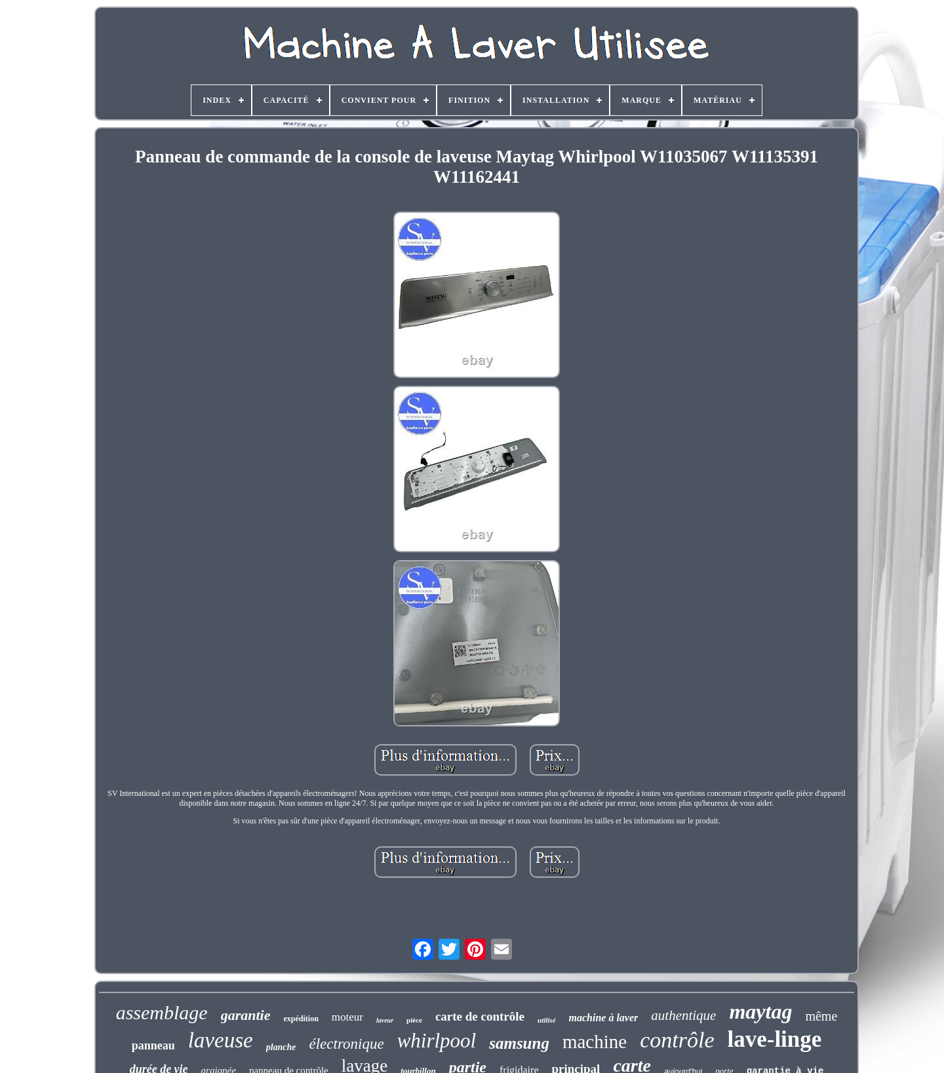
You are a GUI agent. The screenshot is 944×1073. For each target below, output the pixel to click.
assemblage (162, 1012)
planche (281, 1047)
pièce (414, 1020)
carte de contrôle (479, 1016)
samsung (519, 1043)
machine (594, 1041)
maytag (760, 1011)
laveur (384, 1020)
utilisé (547, 1020)
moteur (347, 1017)
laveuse (220, 1040)
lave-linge (774, 1039)
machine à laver (604, 1017)
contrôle (677, 1040)
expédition (300, 1018)
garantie (246, 1015)
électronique (346, 1044)
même (821, 1016)
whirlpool (437, 1040)
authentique (683, 1015)
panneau (153, 1045)
